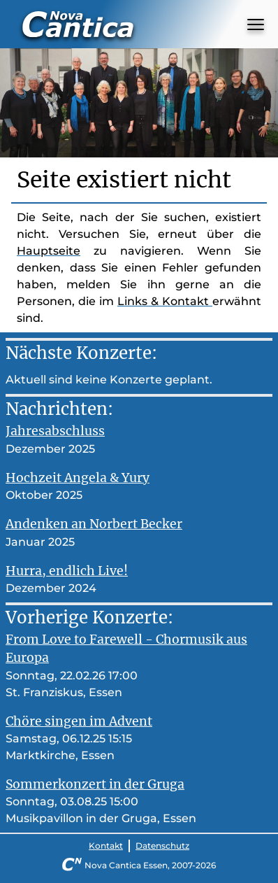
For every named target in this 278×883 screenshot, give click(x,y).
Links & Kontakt (164, 301)
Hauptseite (48, 250)
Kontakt (106, 845)
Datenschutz (162, 845)
